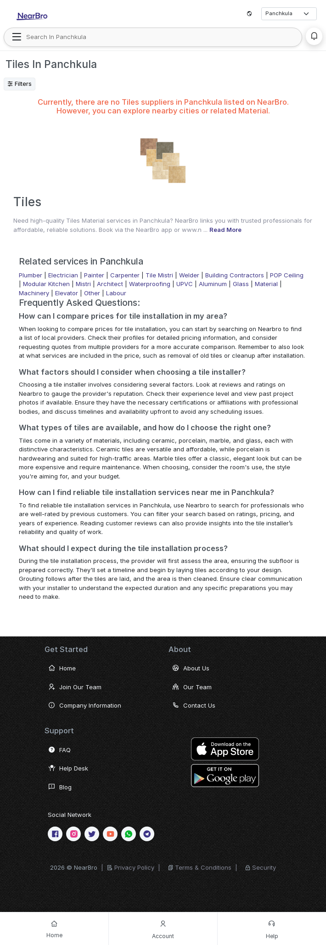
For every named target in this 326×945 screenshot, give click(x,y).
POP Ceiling (287, 275)
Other (92, 293)
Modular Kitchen (46, 283)
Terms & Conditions (203, 867)
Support (59, 730)
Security (264, 867)
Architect (110, 283)
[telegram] (147, 834)
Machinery (34, 293)
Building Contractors (234, 275)
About (180, 649)
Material (266, 283)
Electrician (63, 275)
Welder (189, 275)
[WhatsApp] (128, 834)
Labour (116, 293)
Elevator (66, 293)
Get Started (66, 649)
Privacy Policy (134, 867)
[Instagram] (73, 834)
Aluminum (213, 283)
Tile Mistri (159, 275)
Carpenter (125, 275)
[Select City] (289, 13)
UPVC (184, 283)
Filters (19, 83)
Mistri (83, 283)
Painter (94, 275)
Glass (241, 283)
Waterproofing (149, 283)
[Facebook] (55, 834)
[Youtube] (110, 834)
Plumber (30, 275)
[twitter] (91, 834)
